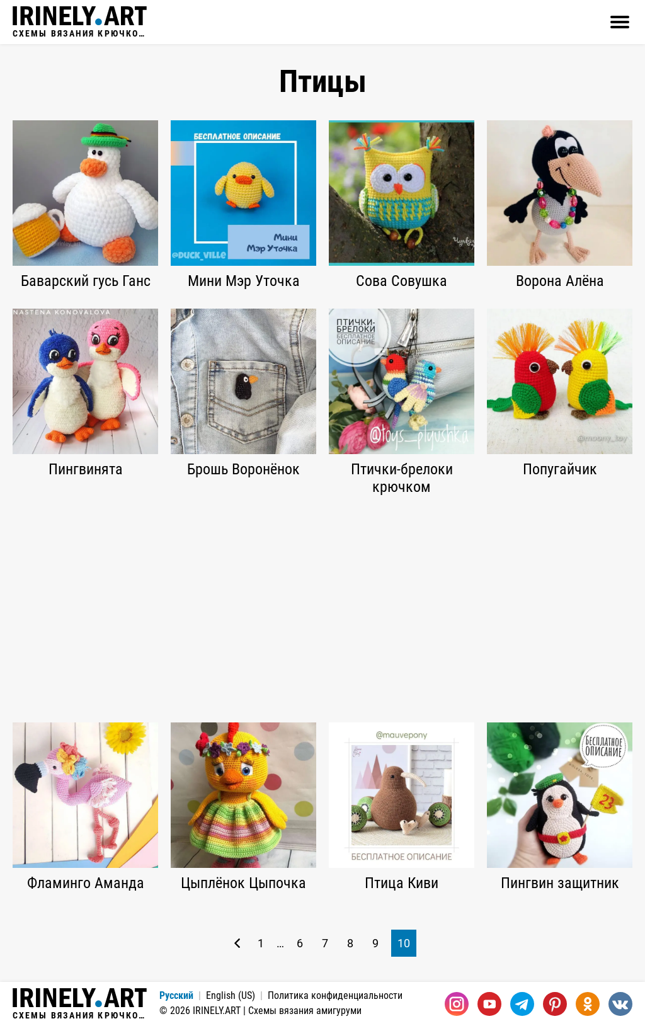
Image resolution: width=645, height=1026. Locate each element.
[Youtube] (489, 1004)
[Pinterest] (555, 1004)
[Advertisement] (322, 609)
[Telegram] (522, 1004)
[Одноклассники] (588, 1004)
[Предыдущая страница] (237, 943)
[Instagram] (457, 1004)
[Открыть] (619, 22)
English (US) (230, 995)
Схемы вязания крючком (80, 22)
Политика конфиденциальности (335, 995)
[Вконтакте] (620, 1004)
